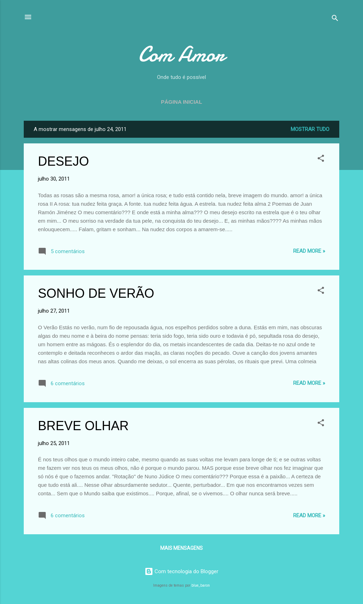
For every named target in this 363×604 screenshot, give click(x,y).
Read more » (309, 251)
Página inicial (181, 102)
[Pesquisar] (335, 19)
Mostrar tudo (310, 129)
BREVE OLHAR (83, 425)
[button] (321, 159)
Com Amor (181, 54)
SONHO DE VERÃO (96, 293)
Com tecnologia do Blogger (181, 571)
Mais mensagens (181, 548)
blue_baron (200, 585)
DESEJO (63, 161)
